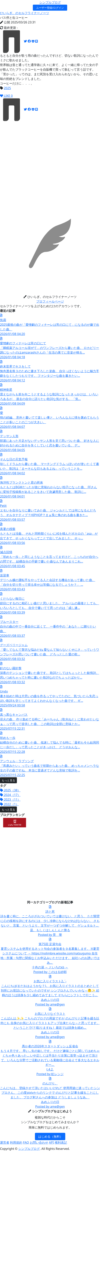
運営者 (4, 1142)
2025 (7, 88)
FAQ (26, 1142)
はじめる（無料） (50, 1136)
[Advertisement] (36, 157)
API (51, 1142)
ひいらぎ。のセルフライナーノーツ (24, 13)
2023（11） (10, 799)
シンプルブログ (50, 2)
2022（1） (9, 804)
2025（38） (10, 790)
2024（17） (10, 795)
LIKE (6, 96)
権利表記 (61, 1142)
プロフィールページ (50, 301)
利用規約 (16, 1142)
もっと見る (8, 780)
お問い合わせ (39, 1142)
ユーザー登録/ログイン (50, 7)
